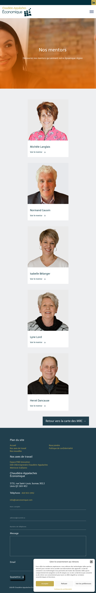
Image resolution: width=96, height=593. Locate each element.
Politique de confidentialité (61, 448)
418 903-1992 (28, 493)
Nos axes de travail (18, 448)
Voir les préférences (83, 584)
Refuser (64, 584)
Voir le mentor (37, 152)
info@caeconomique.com (21, 500)
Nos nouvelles (16, 451)
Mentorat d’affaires (18, 468)
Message (14, 533)
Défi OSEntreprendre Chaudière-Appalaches (29, 465)
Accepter (44, 584)
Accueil (13, 445)
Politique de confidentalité (63, 589)
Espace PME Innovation (20, 462)
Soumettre (15, 577)
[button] (91, 562)
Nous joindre (54, 445)
